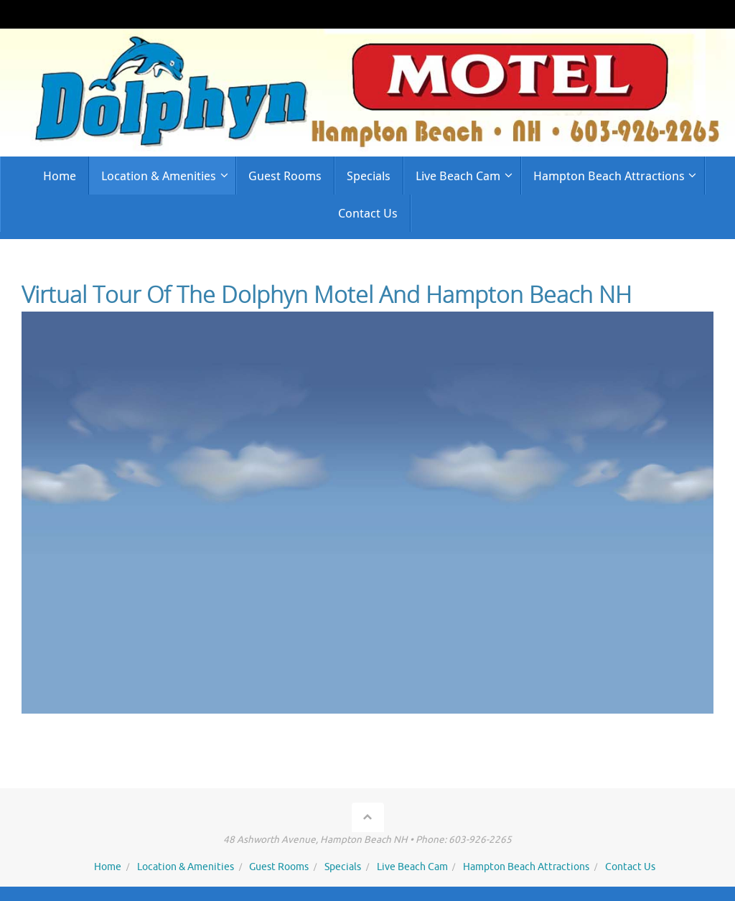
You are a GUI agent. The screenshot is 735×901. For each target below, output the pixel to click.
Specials (342, 867)
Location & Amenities (185, 867)
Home (107, 867)
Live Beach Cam (412, 867)
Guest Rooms (279, 867)
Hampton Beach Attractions (526, 867)
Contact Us (630, 867)
